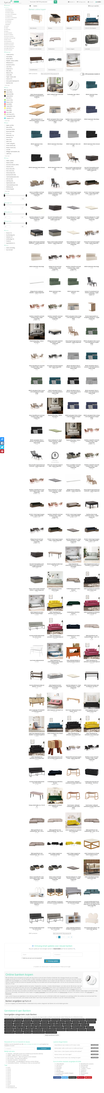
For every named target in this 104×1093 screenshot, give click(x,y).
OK (52, 555)
